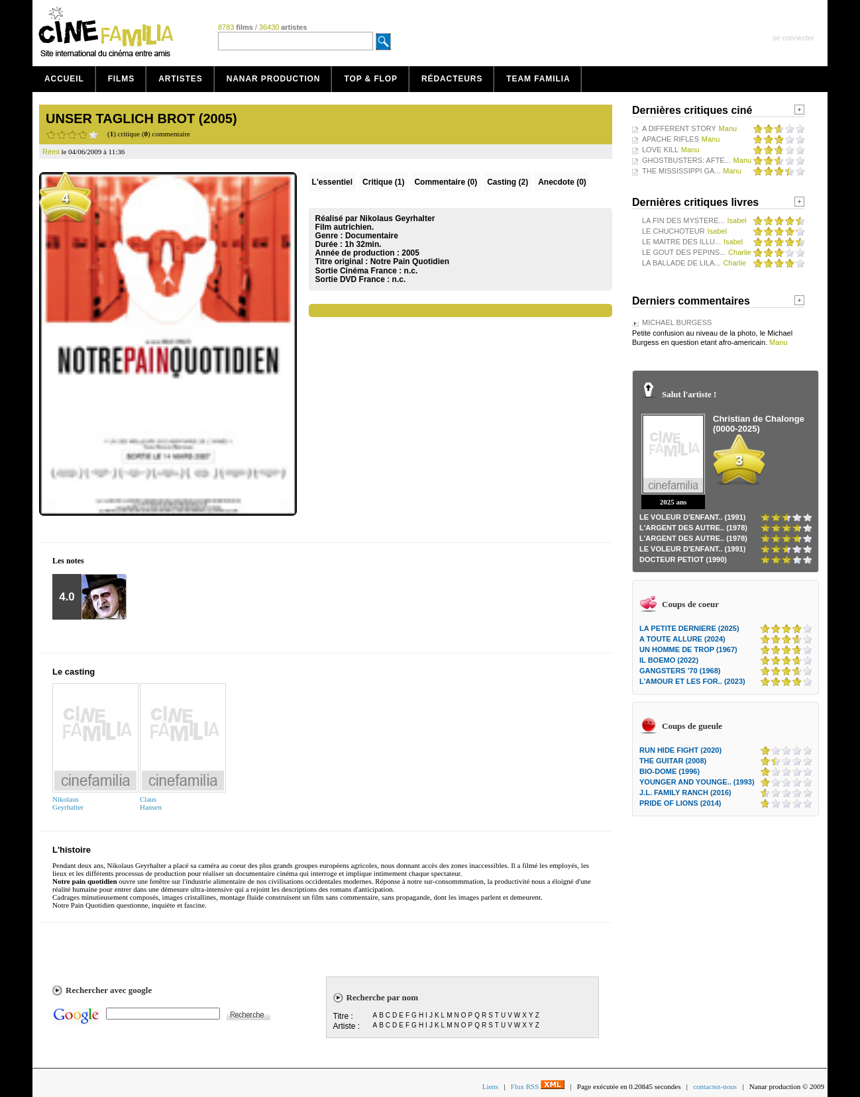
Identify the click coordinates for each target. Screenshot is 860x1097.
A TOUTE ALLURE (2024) (682, 639)
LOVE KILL (660, 150)
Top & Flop (371, 78)
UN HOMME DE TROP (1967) (688, 649)
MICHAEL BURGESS (677, 322)
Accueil (64, 78)
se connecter (793, 38)
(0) (445, 182)
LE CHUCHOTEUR (673, 231)
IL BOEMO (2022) (668, 660)
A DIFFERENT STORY (679, 128)
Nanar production (274, 78)
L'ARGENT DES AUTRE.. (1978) (693, 528)
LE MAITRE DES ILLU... (681, 242)
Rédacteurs (451, 78)
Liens (490, 1086)
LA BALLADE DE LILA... (681, 263)
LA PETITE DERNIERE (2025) (689, 628)
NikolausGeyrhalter (67, 803)
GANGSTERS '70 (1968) (679, 671)
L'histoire (71, 850)
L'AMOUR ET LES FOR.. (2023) (692, 681)
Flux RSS (537, 1086)
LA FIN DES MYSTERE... (683, 220)
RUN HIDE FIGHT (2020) (680, 750)
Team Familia (538, 78)
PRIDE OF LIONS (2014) (680, 803)
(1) (383, 182)
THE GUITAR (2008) (672, 761)
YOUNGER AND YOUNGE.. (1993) (697, 782)
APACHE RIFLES (670, 139)
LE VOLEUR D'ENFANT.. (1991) (692, 517)
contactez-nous (715, 1086)
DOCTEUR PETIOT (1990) (683, 559)
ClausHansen (151, 803)
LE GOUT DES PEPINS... (684, 252)
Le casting (73, 672)
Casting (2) (507, 182)
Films (121, 78)
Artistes (180, 78)
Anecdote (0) (562, 182)
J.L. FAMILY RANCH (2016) (685, 792)
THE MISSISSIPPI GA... (681, 171)
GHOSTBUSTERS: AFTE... (686, 160)
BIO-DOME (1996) (669, 771)
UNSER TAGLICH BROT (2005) (141, 118)
